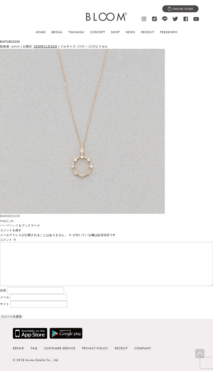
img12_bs (7, 220)
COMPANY (142, 348)
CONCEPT (97, 32)
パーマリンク (9, 225)
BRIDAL (57, 32)
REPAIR (18, 348)
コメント (8, 239)
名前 (3, 290)
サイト (4, 304)
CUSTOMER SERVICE (59, 348)
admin (15, 46)
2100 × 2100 (86, 46)
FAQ (34, 348)
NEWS (130, 32)
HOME (41, 32)
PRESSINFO (168, 32)
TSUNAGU (76, 32)
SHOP (115, 32)
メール (4, 297)
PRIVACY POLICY (95, 348)
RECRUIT (147, 32)
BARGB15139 (10, 216)
